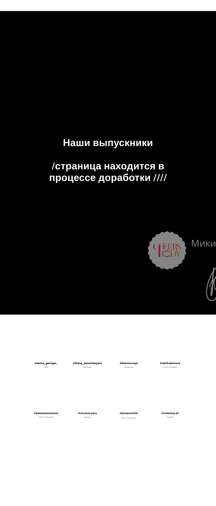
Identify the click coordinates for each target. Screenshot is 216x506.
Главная (183, 5)
